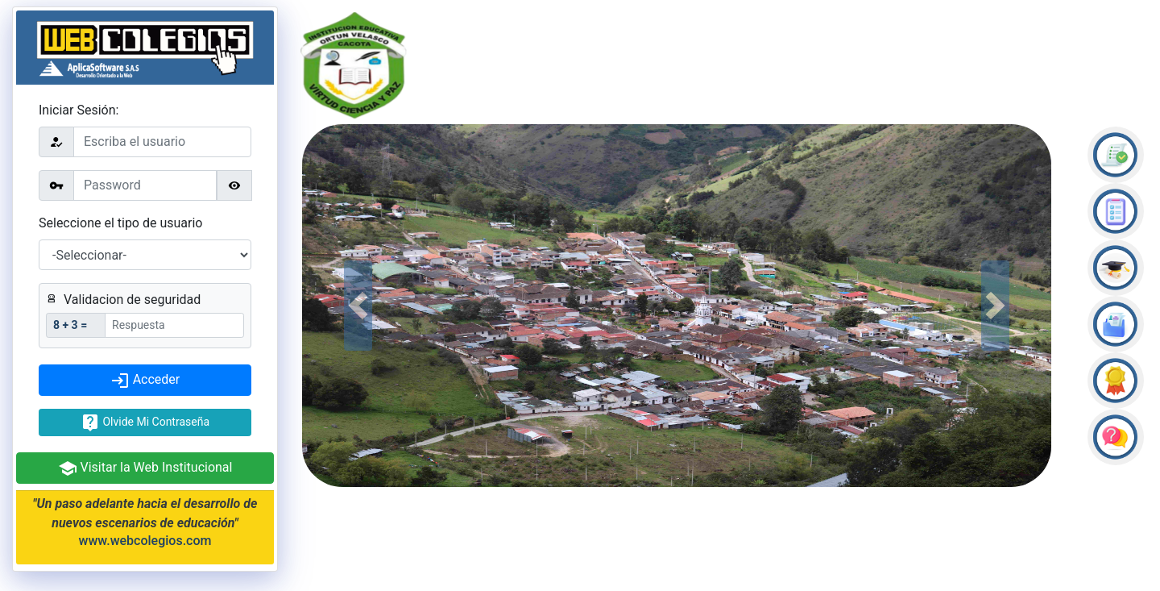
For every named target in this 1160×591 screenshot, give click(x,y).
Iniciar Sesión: (78, 110)
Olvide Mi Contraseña (145, 422)
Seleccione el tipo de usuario (120, 223)
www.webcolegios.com (145, 540)
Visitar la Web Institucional (145, 468)
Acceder (145, 380)
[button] (358, 305)
